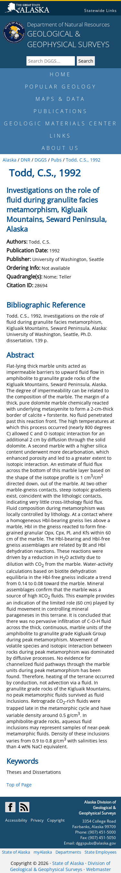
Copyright (56, 820)
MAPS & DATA (60, 98)
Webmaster (98, 869)
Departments (68, 852)
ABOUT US (60, 148)
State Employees (100, 852)
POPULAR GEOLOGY (60, 86)
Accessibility (16, 820)
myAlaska (43, 852)
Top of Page (19, 785)
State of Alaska (16, 852)
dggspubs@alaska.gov (96, 843)
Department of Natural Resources (68, 24)
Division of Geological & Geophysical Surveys (60, 866)
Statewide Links (100, 10)
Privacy (37, 820)
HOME (60, 74)
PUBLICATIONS (61, 111)
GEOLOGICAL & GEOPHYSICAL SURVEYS (68, 38)
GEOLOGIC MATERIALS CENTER (60, 123)
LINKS (60, 135)
